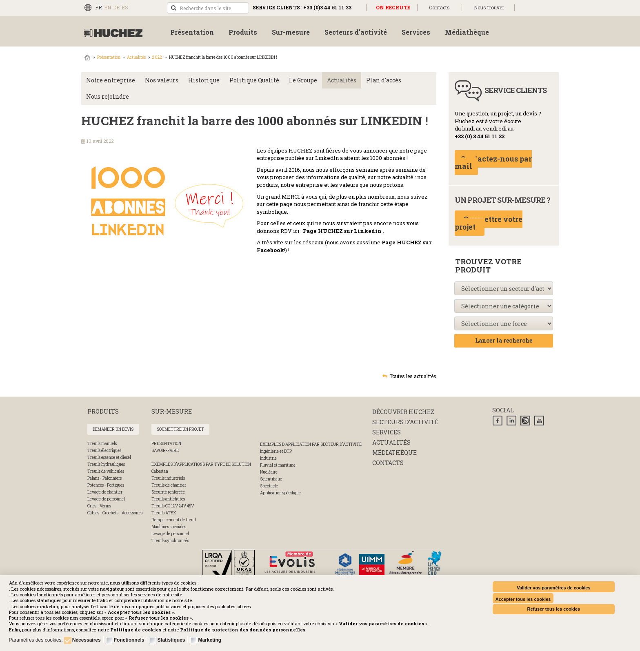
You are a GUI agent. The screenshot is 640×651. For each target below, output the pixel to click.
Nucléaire (269, 472)
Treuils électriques (104, 450)
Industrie (268, 458)
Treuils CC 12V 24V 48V (172, 506)
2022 (157, 57)
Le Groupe (303, 80)
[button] (242, 630)
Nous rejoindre (107, 96)
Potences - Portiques (105, 485)
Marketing (209, 640)
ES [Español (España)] (125, 7)
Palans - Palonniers (104, 478)
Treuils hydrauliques (106, 464)
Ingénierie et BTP (276, 451)
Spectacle (269, 486)
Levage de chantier (104, 492)
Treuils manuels (102, 443)
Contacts (439, 7)
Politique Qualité (254, 80)
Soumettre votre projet (488, 223)
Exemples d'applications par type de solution (201, 464)
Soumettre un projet (180, 429)
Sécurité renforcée (168, 492)
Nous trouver (489, 7)
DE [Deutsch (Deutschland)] (116, 7)
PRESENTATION (166, 443)
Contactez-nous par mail (493, 162)
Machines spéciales (168, 526)
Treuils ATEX (163, 513)
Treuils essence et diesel (109, 457)
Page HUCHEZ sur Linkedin (342, 231)
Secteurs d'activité (405, 422)
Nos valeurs (161, 80)
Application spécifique (280, 493)
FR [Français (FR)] (98, 7)
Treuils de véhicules (105, 471)
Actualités (136, 57)
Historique (204, 80)
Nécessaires (86, 640)
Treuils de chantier (168, 485)
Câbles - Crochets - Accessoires (114, 513)
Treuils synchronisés (170, 540)
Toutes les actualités (412, 376)
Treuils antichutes (168, 499)
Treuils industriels (168, 478)
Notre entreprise (110, 80)
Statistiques (171, 640)
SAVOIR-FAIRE (165, 450)
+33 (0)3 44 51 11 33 (327, 7)
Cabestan (159, 471)
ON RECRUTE (393, 7)
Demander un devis (113, 429)
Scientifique (271, 479)
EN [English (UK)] (107, 7)
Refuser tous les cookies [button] (553, 609)
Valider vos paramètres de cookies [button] (553, 587)
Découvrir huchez (403, 412)
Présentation (108, 57)
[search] (208, 7)
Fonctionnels (129, 640)
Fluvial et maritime (278, 465)
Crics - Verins (99, 506)
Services (386, 432)
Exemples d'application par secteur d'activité (311, 444)
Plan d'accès (383, 80)
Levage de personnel (106, 499)
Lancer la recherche (503, 340)
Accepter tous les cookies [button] (523, 599)
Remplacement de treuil (173, 520)
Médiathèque (394, 452)
